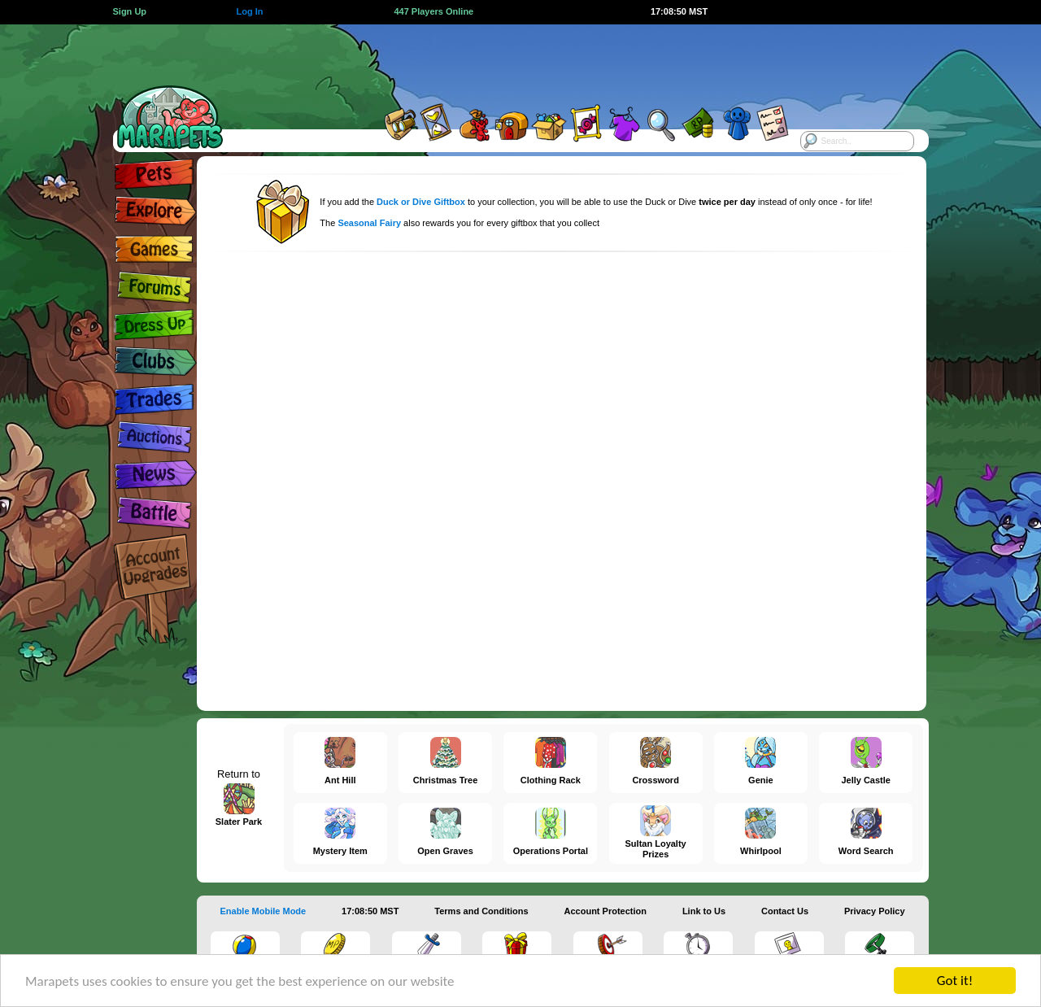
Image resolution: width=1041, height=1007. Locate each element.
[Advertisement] (506, 61)
